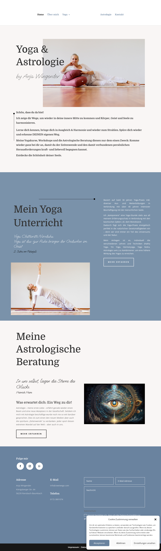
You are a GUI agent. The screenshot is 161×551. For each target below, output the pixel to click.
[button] (155, 519)
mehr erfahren (118, 262)
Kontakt (119, 15)
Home (40, 15)
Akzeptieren (99, 543)
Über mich (53, 15)
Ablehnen (120, 543)
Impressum (73, 547)
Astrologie (105, 15)
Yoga (64, 15)
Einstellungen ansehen (144, 543)
